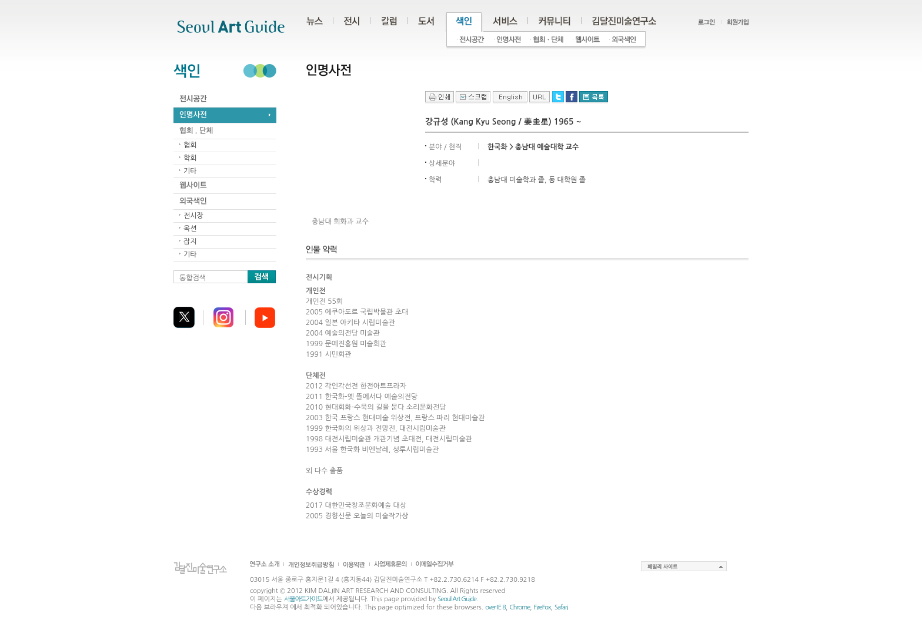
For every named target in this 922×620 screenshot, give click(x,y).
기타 (190, 171)
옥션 (190, 228)
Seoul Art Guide (456, 599)
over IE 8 (495, 607)
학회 (190, 158)
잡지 (190, 241)
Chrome (519, 607)
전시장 (193, 215)
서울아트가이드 (303, 599)
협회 (190, 145)
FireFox (542, 607)
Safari (561, 607)
